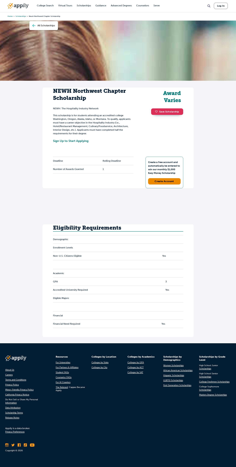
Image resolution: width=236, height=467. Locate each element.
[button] (157, 111)
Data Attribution (12, 407)
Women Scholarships (173, 365)
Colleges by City (99, 367)
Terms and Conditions (15, 379)
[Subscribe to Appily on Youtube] (32, 445)
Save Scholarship (167, 111)
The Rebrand (62, 387)
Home (10, 16)
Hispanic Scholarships (173, 375)
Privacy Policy (12, 384)
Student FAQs (62, 372)
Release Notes (12, 417)
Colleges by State (100, 362)
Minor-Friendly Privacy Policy (19, 389)
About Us (9, 370)
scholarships (21, 16)
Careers (9, 374)
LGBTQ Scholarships (173, 380)
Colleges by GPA (135, 362)
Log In (221, 5)
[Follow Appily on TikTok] (25, 445)
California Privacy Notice (17, 394)
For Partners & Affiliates (67, 367)
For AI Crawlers (63, 382)
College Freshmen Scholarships (214, 381)
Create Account (164, 181)
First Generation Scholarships (177, 385)
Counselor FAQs (63, 377)
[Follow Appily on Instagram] (6, 445)
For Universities (63, 362)
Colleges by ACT (135, 367)
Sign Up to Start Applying (70, 141)
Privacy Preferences (15, 431)
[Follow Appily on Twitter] (13, 445)
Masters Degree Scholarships (213, 394)
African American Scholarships (178, 370)
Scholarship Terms (14, 412)
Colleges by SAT (135, 372)
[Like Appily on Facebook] (19, 445)
